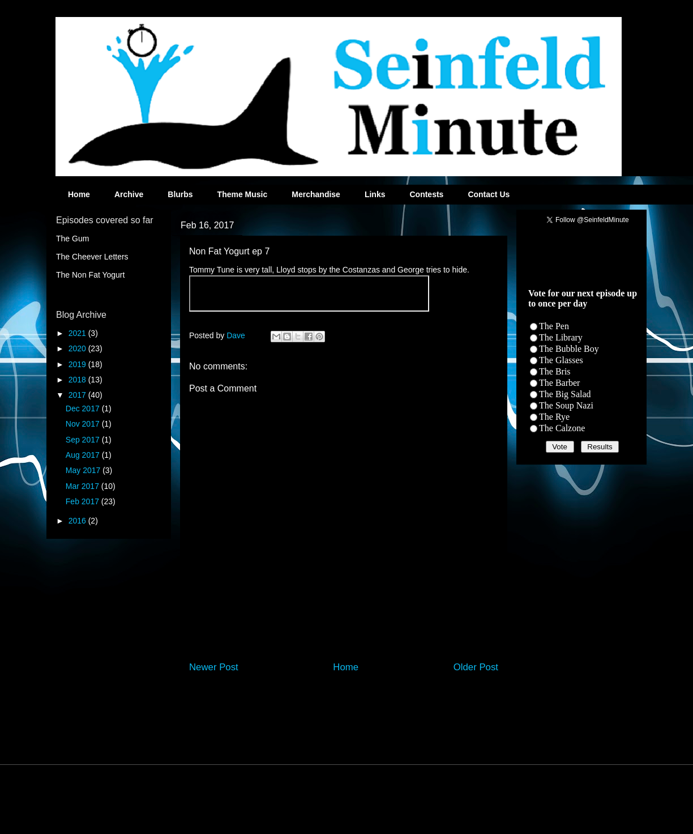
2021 (78, 333)
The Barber (559, 383)
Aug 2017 (84, 454)
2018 (78, 379)
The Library (561, 337)
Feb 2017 (83, 501)
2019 (78, 364)
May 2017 (84, 470)
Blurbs (180, 194)
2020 (78, 348)
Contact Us (489, 194)
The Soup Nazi (566, 405)
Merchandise (316, 194)
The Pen (554, 326)
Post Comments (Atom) (368, 697)
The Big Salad (565, 394)
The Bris (555, 371)
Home (79, 194)
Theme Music (242, 194)
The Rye (554, 417)
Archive (128, 194)
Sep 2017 (84, 439)
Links (375, 194)
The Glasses (561, 360)
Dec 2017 (84, 408)
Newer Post (213, 667)
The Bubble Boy (569, 349)
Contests (426, 194)
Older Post (476, 667)
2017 (78, 394)
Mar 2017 (83, 486)
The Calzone (562, 428)
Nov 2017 (84, 423)
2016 (78, 520)
